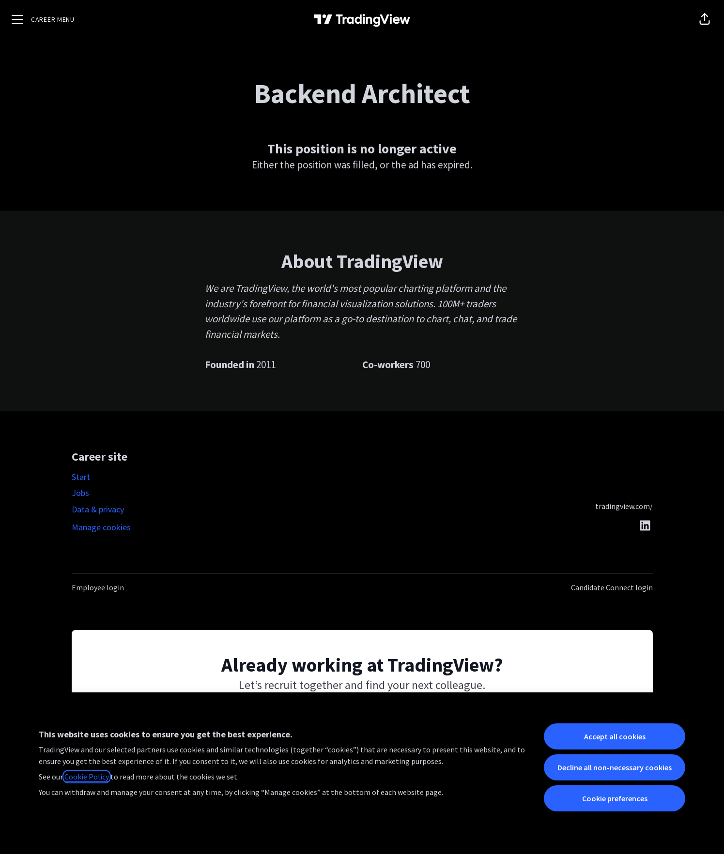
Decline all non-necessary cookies (614, 767)
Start (81, 476)
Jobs (80, 492)
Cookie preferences (614, 798)
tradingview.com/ (624, 506)
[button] (704, 19)
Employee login (98, 587)
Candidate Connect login (612, 587)
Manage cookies (101, 527)
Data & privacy (98, 509)
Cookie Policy (86, 776)
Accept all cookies (615, 736)
